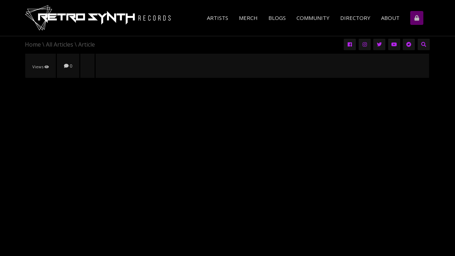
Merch (248, 17)
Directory (355, 17)
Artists (217, 17)
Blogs (277, 17)
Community (313, 17)
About (390, 17)
